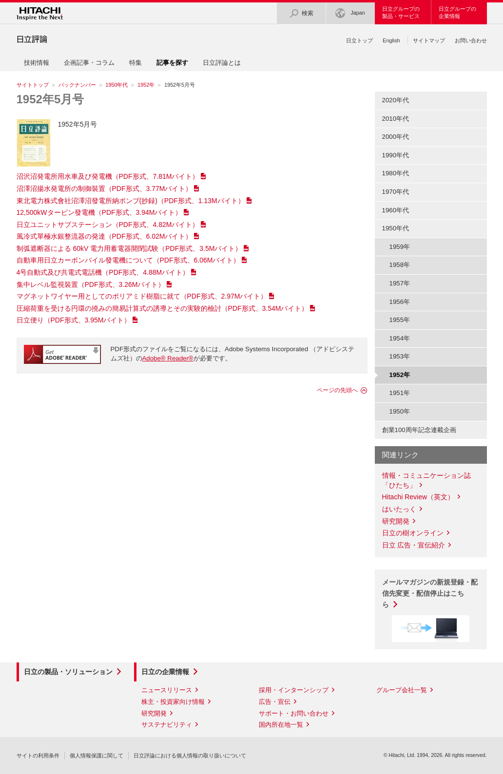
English (391, 40)
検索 (301, 13)
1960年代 (395, 210)
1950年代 (117, 85)
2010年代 (395, 118)
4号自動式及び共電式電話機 (103, 272)
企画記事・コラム (89, 62)
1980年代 (395, 173)
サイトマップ (429, 40)
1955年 (399, 319)
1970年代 (395, 191)
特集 (135, 62)
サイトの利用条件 (38, 755)
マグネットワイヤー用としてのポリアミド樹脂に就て (142, 296)
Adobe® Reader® (167, 358)
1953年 (399, 356)
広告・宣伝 (274, 701)
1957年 (399, 283)
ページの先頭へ (337, 390)
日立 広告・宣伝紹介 (413, 545)
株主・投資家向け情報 (173, 701)
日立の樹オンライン (413, 533)
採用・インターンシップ (294, 690)
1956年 (399, 301)
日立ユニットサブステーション (108, 224)
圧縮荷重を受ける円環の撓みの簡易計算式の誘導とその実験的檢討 (163, 308)
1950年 (399, 411)
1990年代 (395, 155)
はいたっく (399, 509)
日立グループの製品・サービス (401, 12)
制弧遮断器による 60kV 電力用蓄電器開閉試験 (129, 248)
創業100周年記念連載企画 (419, 430)
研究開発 (395, 521)
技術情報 (36, 62)
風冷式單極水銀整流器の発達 (105, 236)
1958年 (399, 264)
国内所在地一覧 (281, 724)
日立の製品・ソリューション (68, 672)
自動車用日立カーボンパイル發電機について (128, 260)
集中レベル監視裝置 (91, 284)
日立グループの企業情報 (457, 12)
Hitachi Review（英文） (418, 497)
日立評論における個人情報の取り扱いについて (190, 755)
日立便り (74, 320)
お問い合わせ (471, 40)
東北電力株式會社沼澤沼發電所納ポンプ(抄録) (131, 201)
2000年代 (395, 136)
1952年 (146, 85)
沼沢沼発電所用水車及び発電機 (108, 176)
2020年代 (395, 100)
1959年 (399, 246)
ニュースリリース (166, 690)
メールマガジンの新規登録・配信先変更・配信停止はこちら (430, 593)
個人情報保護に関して (96, 755)
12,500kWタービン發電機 (99, 212)
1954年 (399, 338)
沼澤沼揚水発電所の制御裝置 (105, 188)
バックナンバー (77, 85)
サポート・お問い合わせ (294, 713)
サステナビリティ (166, 724)
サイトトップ (33, 85)
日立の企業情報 (165, 672)
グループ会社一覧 (401, 690)
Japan (350, 13)
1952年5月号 (50, 99)
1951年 (399, 392)
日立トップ (359, 40)
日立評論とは (222, 62)
